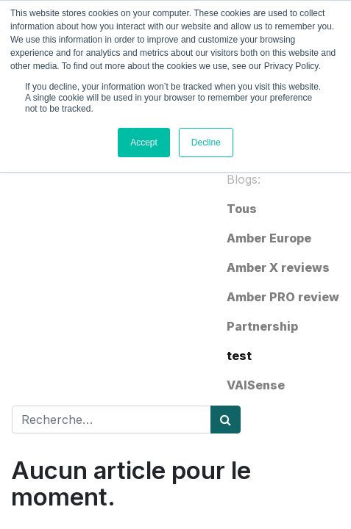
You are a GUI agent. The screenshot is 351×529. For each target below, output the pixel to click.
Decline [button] (206, 142)
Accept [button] (143, 142)
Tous (242, 208)
